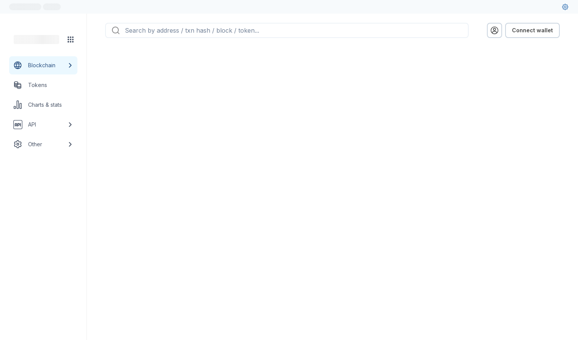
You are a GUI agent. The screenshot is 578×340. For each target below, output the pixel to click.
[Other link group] (43, 144)
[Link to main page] (36, 39)
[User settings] (565, 7)
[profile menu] (494, 30)
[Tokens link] (43, 85)
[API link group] (43, 124)
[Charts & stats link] (43, 105)
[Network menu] (70, 39)
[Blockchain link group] (43, 65)
